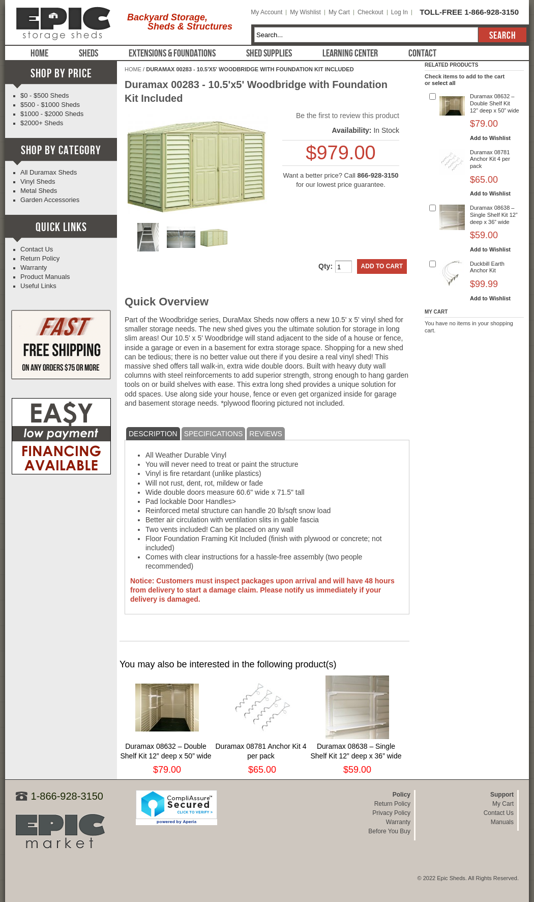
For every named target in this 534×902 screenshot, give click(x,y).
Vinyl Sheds (37, 181)
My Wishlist (305, 12)
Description (153, 434)
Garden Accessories (49, 200)
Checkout (370, 12)
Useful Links (38, 286)
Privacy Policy (391, 812)
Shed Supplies (269, 53)
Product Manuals (45, 276)
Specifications (213, 434)
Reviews (265, 434)
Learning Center (350, 53)
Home (39, 53)
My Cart (339, 12)
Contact (422, 53)
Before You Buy (389, 831)
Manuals (502, 822)
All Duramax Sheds (48, 172)
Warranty (33, 267)
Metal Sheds (38, 190)
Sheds (88, 53)
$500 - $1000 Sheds (50, 104)
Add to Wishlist (490, 138)
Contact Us (36, 249)
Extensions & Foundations (172, 53)
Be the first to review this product (347, 115)
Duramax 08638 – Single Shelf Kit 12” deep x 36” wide (494, 215)
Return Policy (40, 258)
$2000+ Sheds (41, 123)
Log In (399, 12)
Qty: (325, 266)
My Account (266, 12)
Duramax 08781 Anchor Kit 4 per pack (490, 159)
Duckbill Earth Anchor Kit (487, 267)
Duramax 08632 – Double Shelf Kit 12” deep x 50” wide (494, 103)
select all (443, 83)
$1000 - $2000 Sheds (51, 114)
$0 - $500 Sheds (44, 95)
